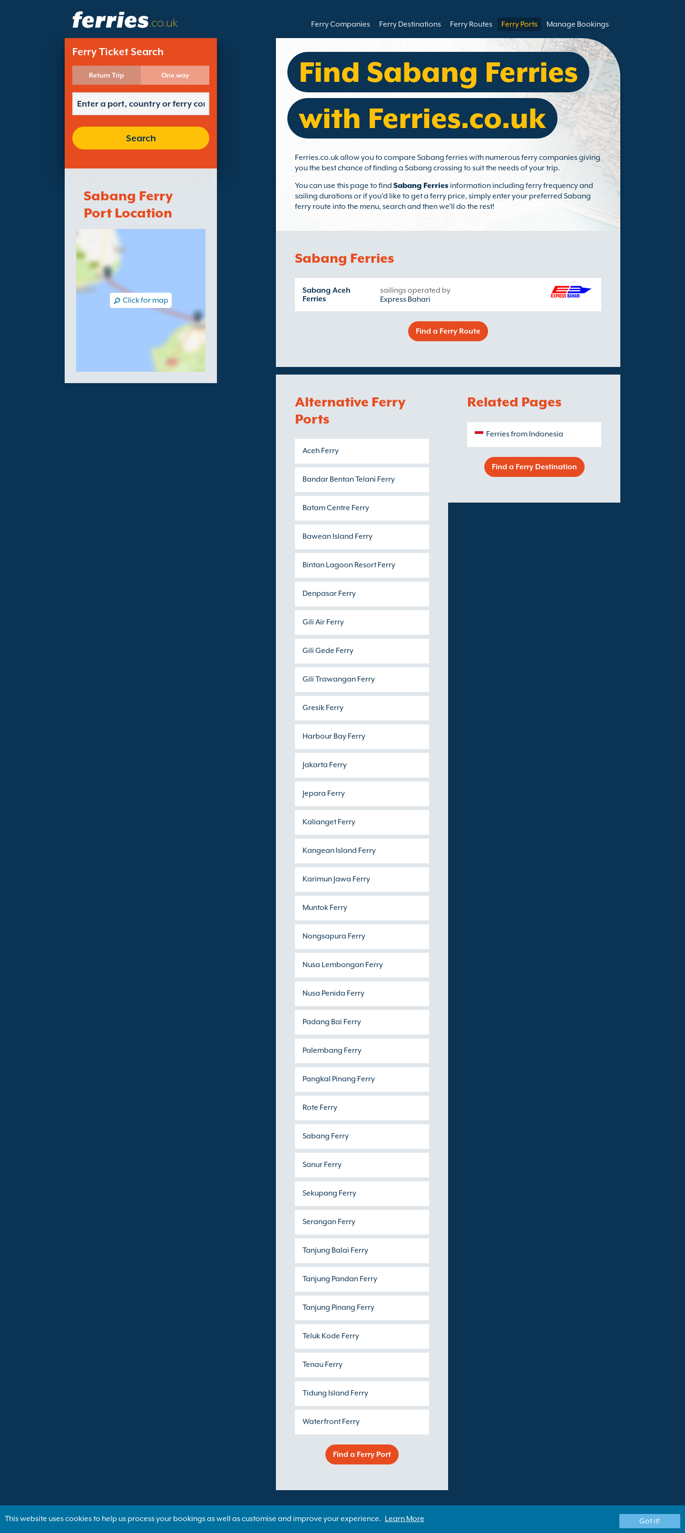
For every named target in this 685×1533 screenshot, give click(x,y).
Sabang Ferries (421, 185)
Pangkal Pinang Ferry (339, 1079)
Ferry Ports (519, 24)
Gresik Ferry (323, 707)
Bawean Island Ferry (337, 536)
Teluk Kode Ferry (331, 1336)
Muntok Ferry (325, 907)
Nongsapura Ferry (334, 936)
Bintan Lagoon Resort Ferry (349, 565)
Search (141, 138)
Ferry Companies (340, 24)
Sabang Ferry (326, 1136)
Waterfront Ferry (331, 1421)
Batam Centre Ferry (336, 508)
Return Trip (106, 75)
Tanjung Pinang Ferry (338, 1307)
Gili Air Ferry (323, 622)
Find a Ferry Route (448, 331)
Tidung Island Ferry (335, 1393)
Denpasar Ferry (329, 593)
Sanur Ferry (322, 1164)
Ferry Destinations (410, 24)
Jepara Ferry (324, 793)
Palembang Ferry (332, 1050)
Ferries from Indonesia (524, 434)
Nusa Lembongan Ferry (343, 964)
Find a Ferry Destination (534, 467)
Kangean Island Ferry (339, 850)
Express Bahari (405, 299)
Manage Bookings (578, 24)
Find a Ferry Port (362, 1454)
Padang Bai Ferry (332, 1022)
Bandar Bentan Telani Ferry (349, 479)
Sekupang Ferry (329, 1193)
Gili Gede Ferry (328, 650)
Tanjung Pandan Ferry (340, 1279)
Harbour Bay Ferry (334, 736)
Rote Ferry (320, 1107)
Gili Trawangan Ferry (339, 679)
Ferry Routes (471, 24)
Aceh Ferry (321, 450)
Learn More (404, 1518)
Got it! (649, 1521)
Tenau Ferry (322, 1364)
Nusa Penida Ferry (333, 993)
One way (175, 75)
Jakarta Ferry (325, 765)
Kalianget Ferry (329, 822)
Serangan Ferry (329, 1221)
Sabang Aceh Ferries (327, 294)
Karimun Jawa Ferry (336, 879)
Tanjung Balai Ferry (335, 1250)
